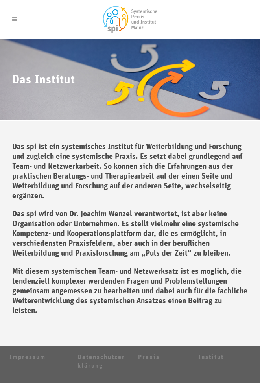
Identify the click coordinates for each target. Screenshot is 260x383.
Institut (211, 357)
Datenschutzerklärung (101, 361)
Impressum (27, 357)
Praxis (149, 357)
